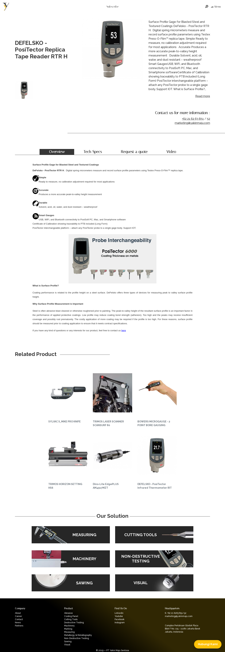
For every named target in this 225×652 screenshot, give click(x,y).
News (18, 622)
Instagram (120, 622)
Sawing (68, 641)
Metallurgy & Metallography (78, 635)
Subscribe (113, 6)
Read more (202, 96)
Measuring (69, 632)
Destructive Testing (74, 622)
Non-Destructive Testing (76, 638)
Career (18, 616)
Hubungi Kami (208, 644)
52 (208, 118)
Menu (216, 6)
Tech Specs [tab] (93, 152)
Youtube (119, 616)
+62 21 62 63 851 (193, 118)
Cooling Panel (71, 616)
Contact (19, 619)
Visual (67, 644)
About (18, 613)
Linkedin (119, 613)
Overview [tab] (57, 152)
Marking (68, 629)
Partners (19, 625)
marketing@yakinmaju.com (192, 123)
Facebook (119, 619)
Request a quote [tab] (134, 152)
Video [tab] (171, 152)
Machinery (69, 625)
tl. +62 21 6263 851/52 (175, 613)
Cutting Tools (71, 619)
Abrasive (68, 613)
